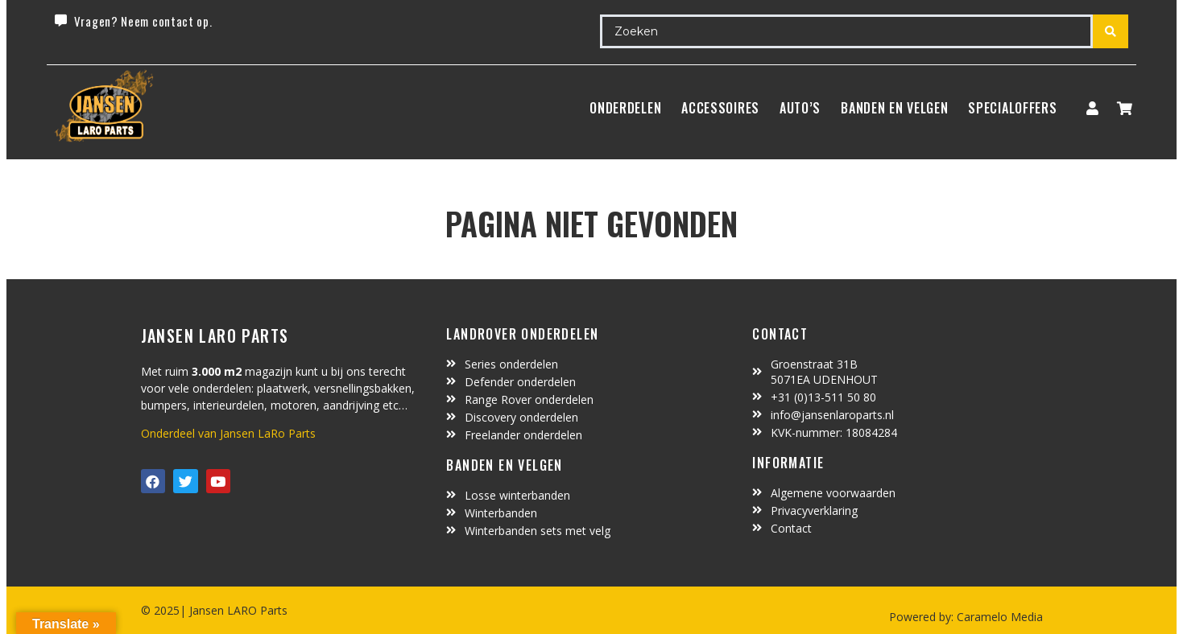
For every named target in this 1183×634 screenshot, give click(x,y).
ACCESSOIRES (720, 107)
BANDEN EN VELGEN (894, 107)
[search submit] (1110, 31)
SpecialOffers (1012, 107)
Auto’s (800, 107)
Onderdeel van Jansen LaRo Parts (228, 433)
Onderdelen (625, 107)
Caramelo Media (998, 616)
